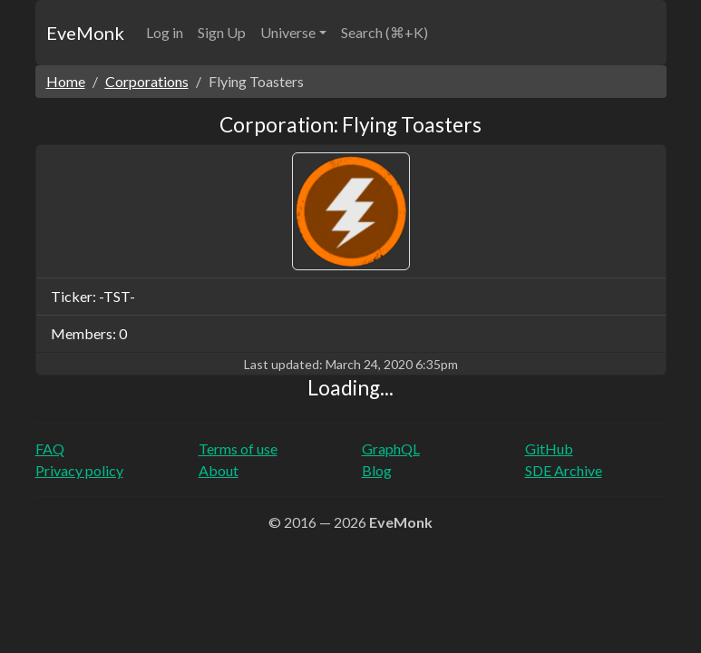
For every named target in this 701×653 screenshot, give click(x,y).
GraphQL (391, 448)
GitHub (549, 448)
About (219, 470)
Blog (377, 470)
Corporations (147, 81)
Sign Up (222, 32)
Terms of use (238, 448)
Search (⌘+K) (384, 32)
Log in (164, 32)
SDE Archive (563, 470)
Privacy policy (79, 470)
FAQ (49, 448)
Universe (288, 32)
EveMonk (85, 33)
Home (65, 81)
